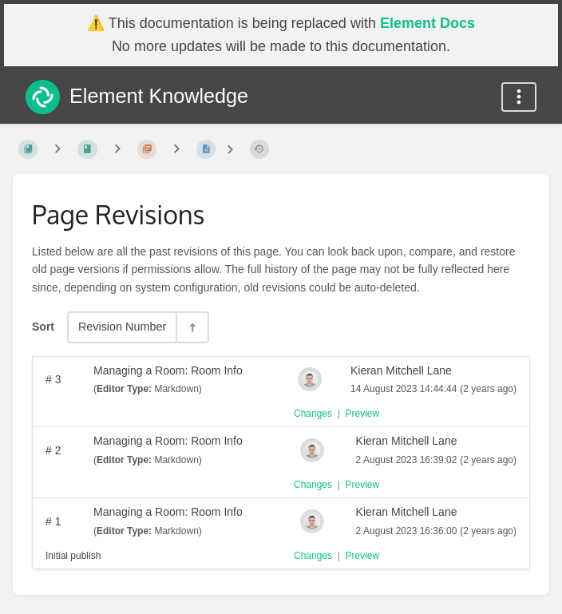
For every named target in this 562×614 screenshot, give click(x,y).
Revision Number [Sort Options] (122, 326)
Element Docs (427, 23)
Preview (363, 413)
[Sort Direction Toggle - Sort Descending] (192, 327)
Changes (313, 413)
